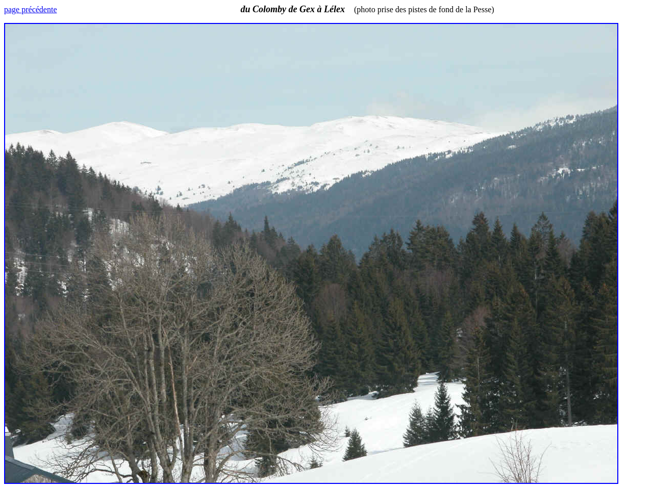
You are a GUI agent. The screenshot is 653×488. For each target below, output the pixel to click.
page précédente (30, 9)
